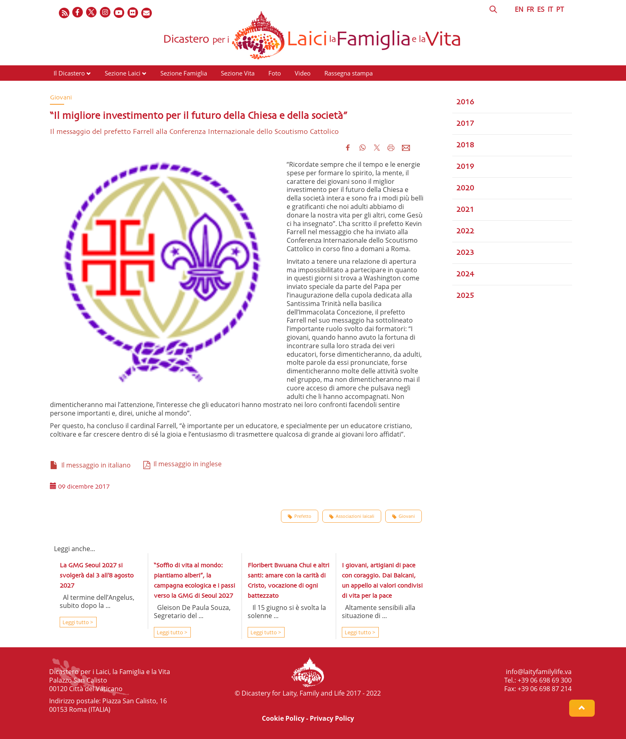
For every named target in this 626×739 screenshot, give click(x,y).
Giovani (403, 516)
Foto (274, 73)
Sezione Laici (122, 73)
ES (540, 9)
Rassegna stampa (348, 73)
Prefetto (299, 516)
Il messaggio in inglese (182, 463)
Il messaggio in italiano (90, 465)
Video (303, 73)
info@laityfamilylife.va (539, 671)
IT (550, 9)
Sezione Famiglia (183, 73)
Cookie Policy (283, 718)
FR (530, 9)
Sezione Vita (238, 73)
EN (519, 9)
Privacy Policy (332, 718)
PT (560, 9)
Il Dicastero (69, 73)
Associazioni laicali (351, 516)
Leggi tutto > (77, 622)
